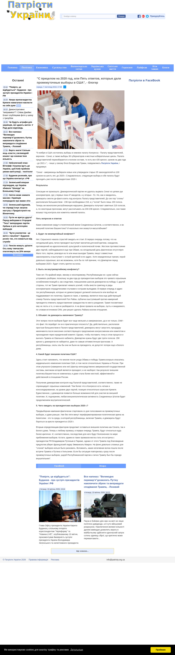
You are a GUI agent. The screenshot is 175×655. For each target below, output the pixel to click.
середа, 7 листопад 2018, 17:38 (49, 87)
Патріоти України (109, 163)
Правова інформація (38, 560)
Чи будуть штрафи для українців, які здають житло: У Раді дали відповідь (18, 125)
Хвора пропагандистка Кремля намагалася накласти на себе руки (17, 103)
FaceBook (59, 466)
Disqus (102, 466)
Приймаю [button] (161, 650)
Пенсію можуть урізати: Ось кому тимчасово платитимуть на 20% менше (18, 248)
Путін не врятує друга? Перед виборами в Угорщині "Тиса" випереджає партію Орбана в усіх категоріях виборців (17, 223)
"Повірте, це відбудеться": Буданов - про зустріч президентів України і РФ (59, 480)
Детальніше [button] (76, 649)
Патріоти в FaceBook (144, 80)
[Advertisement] (87, 42)
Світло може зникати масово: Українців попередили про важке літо (16, 198)
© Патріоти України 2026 (14, 560)
